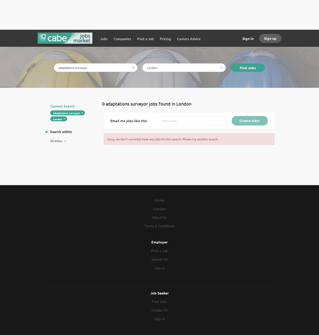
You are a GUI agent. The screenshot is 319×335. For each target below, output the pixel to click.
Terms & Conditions (159, 225)
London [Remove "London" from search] (57, 119)
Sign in (248, 38)
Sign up (270, 38)
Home (159, 200)
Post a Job (159, 250)
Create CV (160, 310)
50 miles (56, 141)
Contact (160, 208)
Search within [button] (60, 131)
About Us (159, 217)
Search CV (160, 259)
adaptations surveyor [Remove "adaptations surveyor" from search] (66, 113)
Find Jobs (248, 67)
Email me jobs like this (128, 120)
